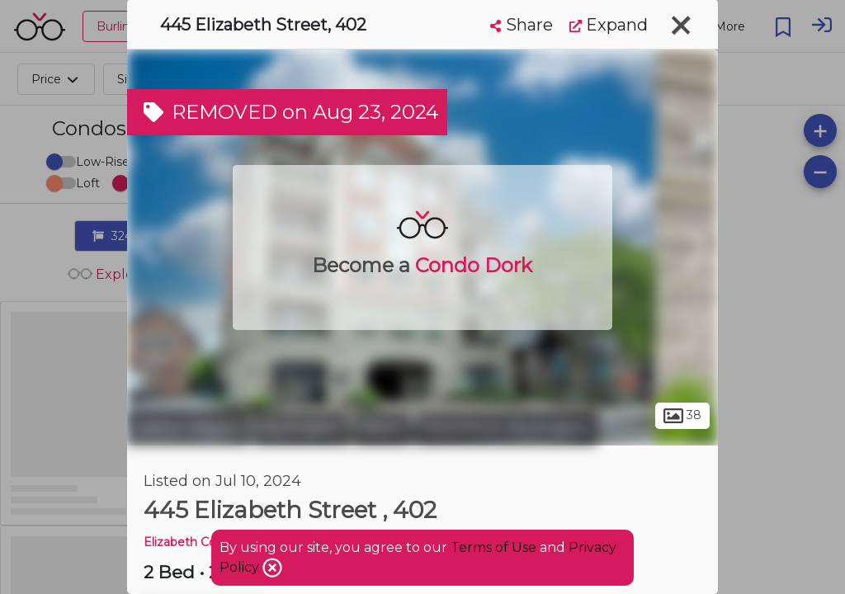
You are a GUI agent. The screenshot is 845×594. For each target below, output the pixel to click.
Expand (608, 25)
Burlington (302, 427)
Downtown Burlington (506, 427)
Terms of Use (493, 547)
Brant (382, 427)
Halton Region (188, 427)
